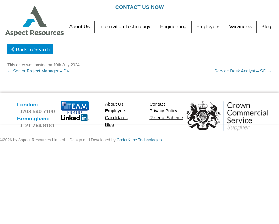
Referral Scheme (166, 117)
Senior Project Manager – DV (38, 70)
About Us (79, 26)
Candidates (116, 117)
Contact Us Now (139, 7)
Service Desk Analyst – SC (243, 70)
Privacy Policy (163, 111)
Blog (266, 26)
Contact (157, 104)
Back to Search (29, 49)
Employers (208, 26)
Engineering (173, 26)
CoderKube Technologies (139, 140)
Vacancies (240, 26)
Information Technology (124, 26)
